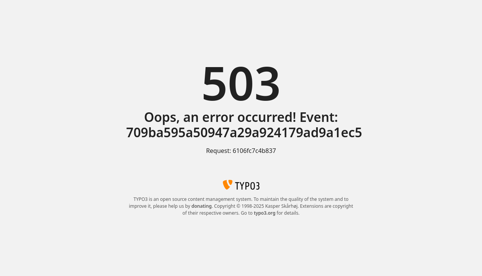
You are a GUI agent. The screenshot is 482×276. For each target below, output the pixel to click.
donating (201, 206)
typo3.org (265, 213)
